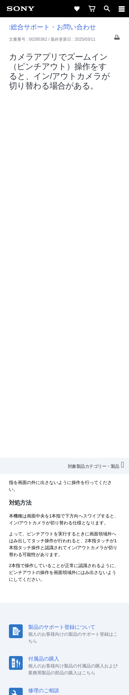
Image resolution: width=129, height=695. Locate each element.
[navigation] (122, 8)
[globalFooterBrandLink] (64, 681)
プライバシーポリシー (64, 653)
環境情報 (64, 590)
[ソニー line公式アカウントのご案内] (42, 606)
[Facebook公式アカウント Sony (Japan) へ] (87, 606)
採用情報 (58, 581)
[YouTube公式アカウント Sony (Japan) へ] (72, 606)
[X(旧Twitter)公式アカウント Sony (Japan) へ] (57, 606)
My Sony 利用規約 (97, 590)
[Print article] (117, 39)
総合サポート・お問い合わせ (52, 27)
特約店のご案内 (88, 581)
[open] (107, 8)
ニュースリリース (31, 590)
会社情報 (34, 581)
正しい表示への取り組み (64, 661)
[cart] (91, 8)
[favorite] (76, 8)
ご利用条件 (64, 646)
